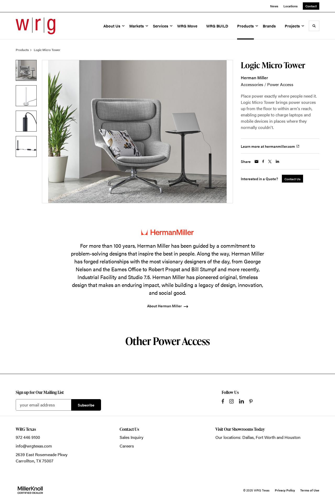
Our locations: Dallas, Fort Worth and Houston (257, 437)
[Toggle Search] (314, 26)
